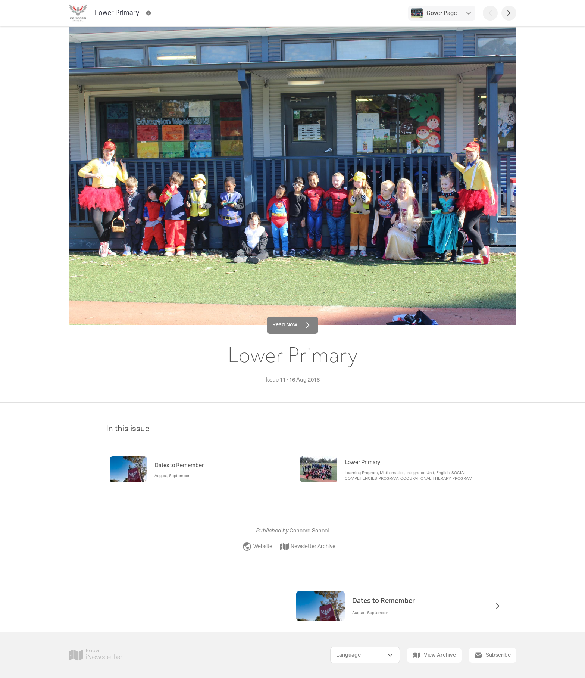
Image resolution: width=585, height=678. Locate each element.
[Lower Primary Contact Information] (148, 13)
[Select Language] (365, 655)
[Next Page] (508, 13)
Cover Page (441, 13)
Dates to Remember (383, 601)
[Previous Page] (490, 13)
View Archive (434, 655)
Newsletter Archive (307, 546)
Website (257, 546)
